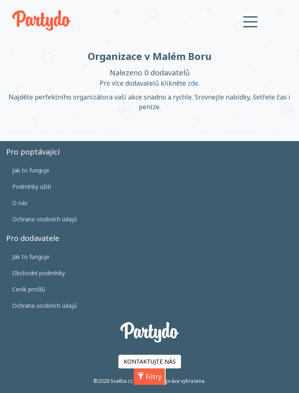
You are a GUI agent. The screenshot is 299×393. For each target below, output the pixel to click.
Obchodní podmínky (38, 273)
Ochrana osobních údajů (44, 219)
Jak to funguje (30, 170)
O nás (20, 203)
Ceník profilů (28, 289)
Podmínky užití (31, 186)
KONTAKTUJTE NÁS (150, 361)
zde (193, 83)
